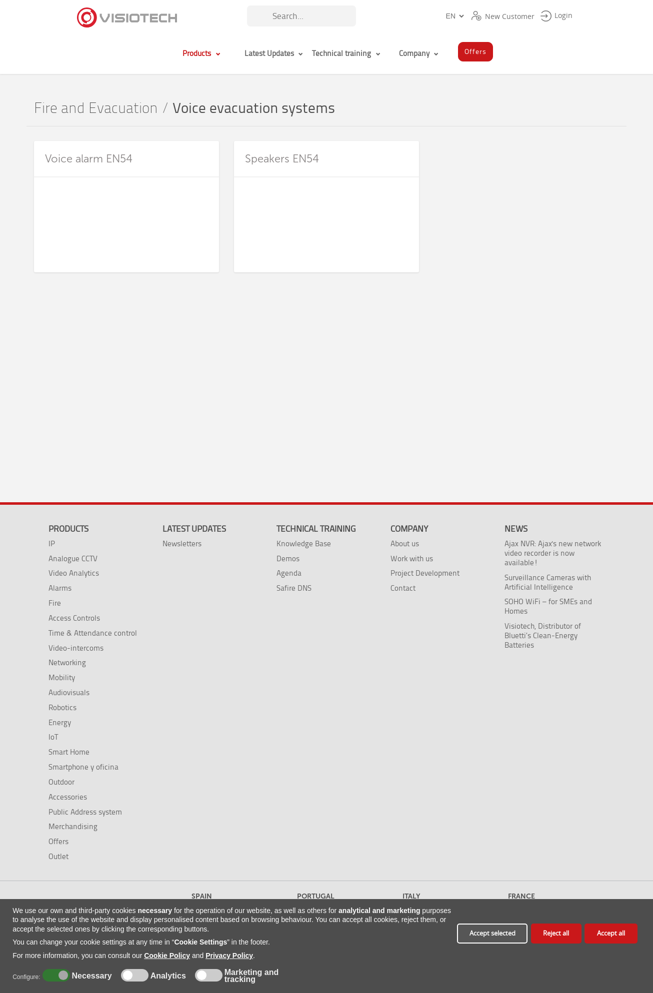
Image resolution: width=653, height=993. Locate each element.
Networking (67, 662)
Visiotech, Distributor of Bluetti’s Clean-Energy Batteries (542, 635)
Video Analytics (73, 573)
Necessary (90, 976)
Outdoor (61, 782)
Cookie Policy (167, 956)
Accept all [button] (611, 933)
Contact (403, 588)
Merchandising (73, 826)
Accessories (67, 797)
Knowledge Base (303, 543)
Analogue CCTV (73, 558)
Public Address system (85, 812)
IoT (53, 737)
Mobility (61, 677)
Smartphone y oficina (83, 767)
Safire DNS (294, 588)
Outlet (58, 856)
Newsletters (182, 543)
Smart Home (69, 752)
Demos (288, 558)
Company (409, 529)
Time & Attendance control (92, 633)
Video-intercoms (76, 648)
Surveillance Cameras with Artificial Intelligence (547, 582)
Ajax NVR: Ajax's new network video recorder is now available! (552, 553)
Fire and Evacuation (96, 108)
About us (404, 543)
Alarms (60, 588)
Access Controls (74, 618)
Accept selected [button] (493, 933)
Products (68, 529)
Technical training (316, 529)
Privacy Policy (229, 956)
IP (51, 543)
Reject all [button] (556, 933)
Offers (58, 841)
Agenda (289, 573)
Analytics (167, 976)
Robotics (62, 707)
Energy (59, 722)
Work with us (411, 558)
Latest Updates (194, 529)
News (516, 529)
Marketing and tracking (251, 976)
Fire (54, 603)
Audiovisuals (69, 692)
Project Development (425, 573)
